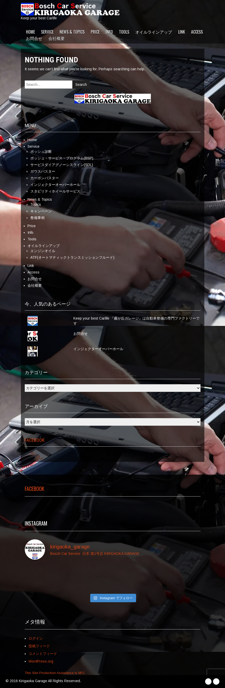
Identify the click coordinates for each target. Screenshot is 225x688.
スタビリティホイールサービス (55, 191)
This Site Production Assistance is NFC (55, 673)
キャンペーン (41, 211)
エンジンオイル (42, 251)
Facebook (34, 440)
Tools (124, 32)
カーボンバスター (44, 178)
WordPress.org (41, 661)
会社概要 (56, 38)
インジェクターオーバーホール (55, 185)
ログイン (36, 638)
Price (95, 32)
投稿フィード (39, 646)
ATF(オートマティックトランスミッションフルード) (72, 257)
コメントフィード (43, 654)
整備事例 (37, 218)
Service (47, 32)
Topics (35, 204)
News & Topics (72, 32)
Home (30, 32)
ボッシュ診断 (41, 151)
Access (197, 32)
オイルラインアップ (153, 32)
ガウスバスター (42, 171)
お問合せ (34, 38)
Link (181, 32)
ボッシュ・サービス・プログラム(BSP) (61, 158)
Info (109, 32)
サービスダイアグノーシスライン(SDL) (61, 165)
